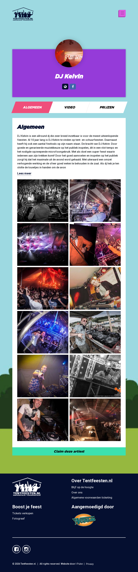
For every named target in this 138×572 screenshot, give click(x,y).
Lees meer (24, 173)
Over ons (76, 492)
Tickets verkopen (22, 513)
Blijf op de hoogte (82, 487)
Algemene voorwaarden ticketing (91, 497)
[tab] (32, 107)
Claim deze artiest (69, 451)
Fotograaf (18, 518)
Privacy (90, 564)
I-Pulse (79, 563)
